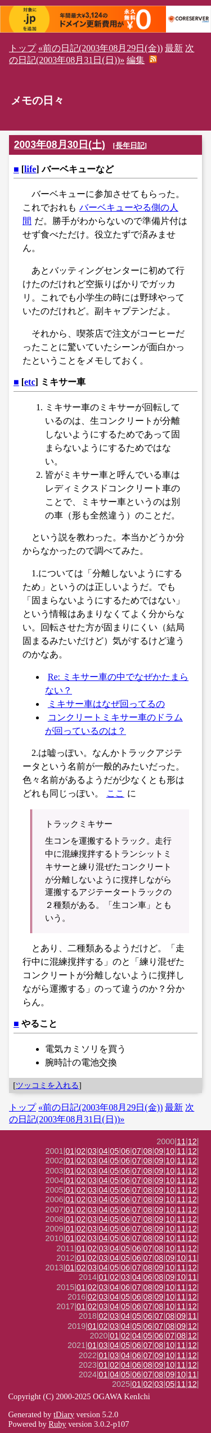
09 (158, 1151)
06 (125, 1151)
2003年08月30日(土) (59, 144)
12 (192, 1141)
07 (136, 1151)
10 (169, 1151)
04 (103, 1151)
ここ (115, 793)
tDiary (63, 1414)
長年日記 (130, 145)
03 (92, 1151)
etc (29, 382)
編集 (136, 60)
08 (147, 1151)
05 (114, 1151)
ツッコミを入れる (47, 1085)
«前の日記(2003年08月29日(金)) (100, 48)
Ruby (57, 1423)
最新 (174, 48)
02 (81, 1151)
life (30, 169)
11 (181, 1141)
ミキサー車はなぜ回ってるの (106, 704)
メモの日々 (37, 100)
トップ (22, 48)
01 (69, 1151)
